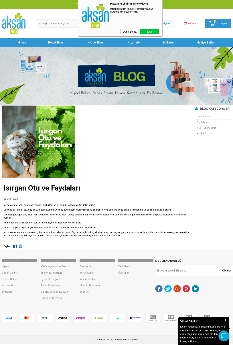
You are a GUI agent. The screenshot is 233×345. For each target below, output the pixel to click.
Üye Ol (167, 23)
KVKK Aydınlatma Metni (55, 267)
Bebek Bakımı (203, 133)
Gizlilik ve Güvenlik (51, 299)
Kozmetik (134, 42)
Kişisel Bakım (96, 42)
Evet (149, 31)
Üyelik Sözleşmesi (51, 280)
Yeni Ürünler (87, 273)
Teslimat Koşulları (51, 273)
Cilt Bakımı (202, 116)
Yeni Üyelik (124, 267)
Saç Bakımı (202, 122)
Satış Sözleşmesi (51, 286)
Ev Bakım (169, 42)
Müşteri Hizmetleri (90, 286)
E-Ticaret (105, 340)
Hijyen (22, 42)
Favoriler (190, 23)
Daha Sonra (130, 31)
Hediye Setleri (206, 42)
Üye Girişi (123, 273)
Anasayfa (85, 267)
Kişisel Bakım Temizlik (208, 127)
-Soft (97, 340)
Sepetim (84, 292)
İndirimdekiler (87, 280)
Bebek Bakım (56, 42)
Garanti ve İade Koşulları (55, 292)
